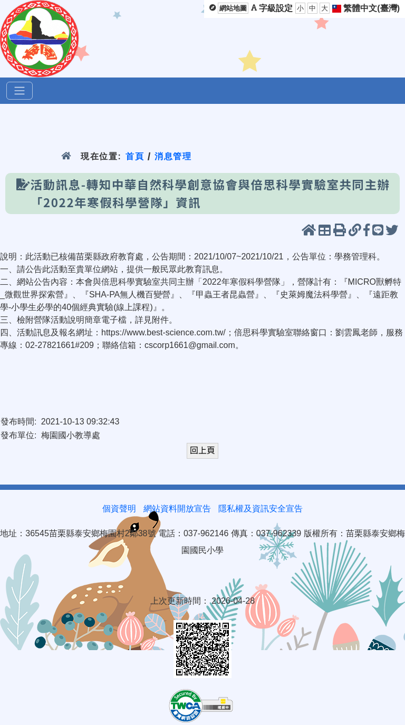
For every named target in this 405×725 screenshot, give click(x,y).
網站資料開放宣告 (177, 508)
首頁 (134, 156)
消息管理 (173, 156)
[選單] (19, 91)
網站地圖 (233, 8)
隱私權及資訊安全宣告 (260, 508)
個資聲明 (119, 508)
